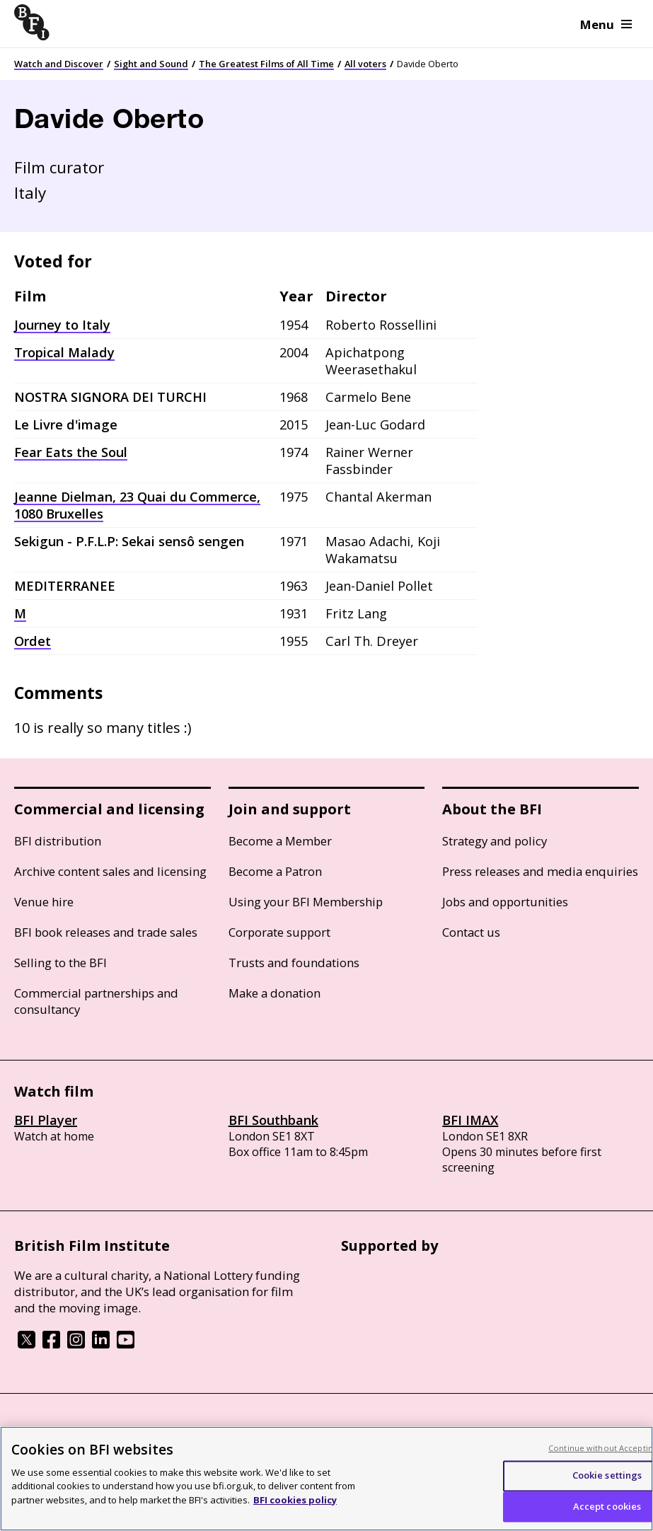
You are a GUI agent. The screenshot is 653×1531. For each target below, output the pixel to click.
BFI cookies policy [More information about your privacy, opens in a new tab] (295, 1512)
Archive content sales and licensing (110, 871)
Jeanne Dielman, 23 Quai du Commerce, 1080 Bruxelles (137, 505)
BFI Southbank (273, 1119)
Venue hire (44, 902)
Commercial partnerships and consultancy (96, 1001)
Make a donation (274, 993)
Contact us (471, 932)
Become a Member (280, 841)
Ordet (32, 640)
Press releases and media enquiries (540, 871)
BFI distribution (57, 841)
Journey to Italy (62, 324)
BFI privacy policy (53, 1432)
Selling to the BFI (60, 962)
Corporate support (279, 932)
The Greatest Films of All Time (266, 63)
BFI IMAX (470, 1119)
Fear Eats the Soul (70, 452)
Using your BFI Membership (306, 902)
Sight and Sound (151, 63)
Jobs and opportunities (505, 902)
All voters (365, 63)
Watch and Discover (58, 63)
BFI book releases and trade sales (105, 932)
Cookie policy (132, 1432)
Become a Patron (275, 871)
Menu (606, 24)
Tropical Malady (64, 352)
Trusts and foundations (294, 962)
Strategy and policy (494, 841)
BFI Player (45, 1119)
